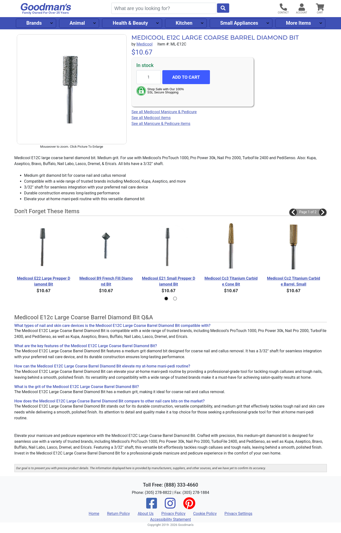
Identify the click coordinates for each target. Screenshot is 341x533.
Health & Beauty (130, 23)
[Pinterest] (189, 506)
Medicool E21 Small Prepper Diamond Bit (168, 281)
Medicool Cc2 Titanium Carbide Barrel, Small (293, 281)
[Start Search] (223, 8)
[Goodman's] (46, 8)
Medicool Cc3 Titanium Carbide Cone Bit (231, 281)
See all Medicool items (151, 117)
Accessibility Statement (170, 519)
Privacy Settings (238, 513)
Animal (77, 23)
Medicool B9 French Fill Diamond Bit (106, 281)
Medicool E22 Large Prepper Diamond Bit (43, 281)
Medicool (144, 44)
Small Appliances (239, 23)
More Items (298, 23)
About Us (146, 513)
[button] (293, 212)
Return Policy (118, 513)
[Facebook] (151, 506)
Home (94, 513)
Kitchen (184, 23)
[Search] (163, 8)
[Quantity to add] (148, 77)
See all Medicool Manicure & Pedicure (164, 112)
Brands (34, 23)
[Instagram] (170, 506)
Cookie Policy (205, 513)
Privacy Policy (173, 513)
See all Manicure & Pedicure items (161, 123)
